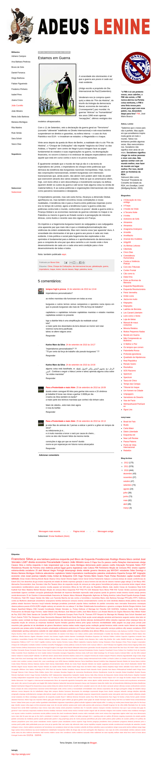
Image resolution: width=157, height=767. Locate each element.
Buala (126, 425)
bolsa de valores (57, 686)
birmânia (134, 683)
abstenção (31, 601)
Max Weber (135, 612)
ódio (24, 735)
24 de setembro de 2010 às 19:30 (80, 365)
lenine (58, 269)
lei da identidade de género (42, 625)
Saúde (82, 675)
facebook (50, 623)
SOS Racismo (129, 371)
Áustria (20, 735)
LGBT (25, 562)
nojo (131, 713)
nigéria (122, 713)
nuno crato (15, 716)
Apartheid (22, 609)
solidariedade (16, 631)
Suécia (19, 617)
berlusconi (66, 601)
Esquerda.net (129, 435)
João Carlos (38, 658)
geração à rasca (82, 582)
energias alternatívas (44, 694)
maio (125, 500)
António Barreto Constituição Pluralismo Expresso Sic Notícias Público (89, 636)
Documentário (25, 584)
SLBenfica (44, 675)
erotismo (60, 694)
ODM (144, 667)
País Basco (112, 669)
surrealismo (109, 727)
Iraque (52, 269)
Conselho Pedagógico (55, 645)
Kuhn (100, 658)
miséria (124, 710)
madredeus (34, 708)
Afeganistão (87, 595)
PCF (43, 669)
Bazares (92, 639)
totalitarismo (44, 730)
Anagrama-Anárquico (132, 229)
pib (96, 719)
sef (43, 727)
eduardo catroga (126, 691)
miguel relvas (140, 584)
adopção (100, 617)
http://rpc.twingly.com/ (20, 754)
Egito (61, 647)
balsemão (63, 683)
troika (49, 576)
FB (129, 647)
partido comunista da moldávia (22, 719)
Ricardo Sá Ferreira (31, 568)
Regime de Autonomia (75, 672)
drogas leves (103, 691)
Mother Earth (71, 667)
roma (20, 727)
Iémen (51, 656)
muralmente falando (71, 713)
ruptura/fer (104, 628)
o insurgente (63, 716)
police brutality (35, 628)
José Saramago (28, 658)
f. (65, 697)
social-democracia (18, 595)
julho (125, 493)
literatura (102, 570)
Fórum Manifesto (29, 653)
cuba (93, 584)
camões (14, 620)
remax (86, 724)
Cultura (91, 568)
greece (98, 584)
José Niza (18, 658)
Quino (47, 672)
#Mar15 (143, 631)
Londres (23, 661)
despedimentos (54, 620)
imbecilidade (52, 702)
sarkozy (50, 606)
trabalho (42, 576)
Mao (107, 661)
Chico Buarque (116, 642)
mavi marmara (23, 710)
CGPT (28, 642)
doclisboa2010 (99, 620)
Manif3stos (89, 661)
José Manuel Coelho (74, 612)
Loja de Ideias (129, 319)
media (76, 625)
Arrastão (127, 232)
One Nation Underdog (34, 669)
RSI (115, 590)
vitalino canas (55, 732)
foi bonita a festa (124, 697)
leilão (126, 705)
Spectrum (127, 374)
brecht (66, 686)
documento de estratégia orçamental (85, 691)
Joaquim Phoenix (110, 656)
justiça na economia (121, 584)
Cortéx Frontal (129, 270)
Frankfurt (130, 650)
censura (74, 601)
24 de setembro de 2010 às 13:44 (81, 289)
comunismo (43, 620)
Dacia (130, 645)
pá (49, 724)
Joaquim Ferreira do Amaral (94, 656)
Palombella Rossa (131, 350)
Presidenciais (102, 559)
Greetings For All (103, 653)
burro (81, 686)
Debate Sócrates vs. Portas (66, 609)
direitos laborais (87, 620)
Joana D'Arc (79, 656)
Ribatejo (121, 614)
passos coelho (111, 562)
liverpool (14, 708)
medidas (52, 710)
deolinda (114, 601)
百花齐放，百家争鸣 (33, 735)
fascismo (27, 603)
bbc (103, 683)
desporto (26, 691)
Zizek (74, 617)
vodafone (79, 732)
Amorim (46, 636)
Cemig (100, 642)
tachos (129, 727)
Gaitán (44, 653)
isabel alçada (97, 702)
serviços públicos (116, 628)
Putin (26, 672)
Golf (87, 653)
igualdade (44, 702)
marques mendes (105, 708)
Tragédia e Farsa (86, 677)
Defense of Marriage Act (89, 609)
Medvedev (133, 664)
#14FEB (130, 631)
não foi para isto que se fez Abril (31, 716)
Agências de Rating (100, 595)
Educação (120, 565)
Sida (91, 675)
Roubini (137, 672)
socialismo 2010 (139, 628)
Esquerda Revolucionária (134, 289)
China (50, 266)
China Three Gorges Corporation (134, 642)
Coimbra (44, 645)
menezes (59, 710)
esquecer (87, 694)
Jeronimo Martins (69, 656)
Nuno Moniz (104, 590)
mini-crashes (117, 710)
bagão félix (44, 683)
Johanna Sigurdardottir (124, 656)
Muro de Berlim (86, 667)
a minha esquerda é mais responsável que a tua (46, 565)
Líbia (45, 584)
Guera (112, 653)
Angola (61, 636)
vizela (74, 732)
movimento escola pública (41, 713)
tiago (144, 727)
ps (35, 559)
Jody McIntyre (59, 612)
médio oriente (118, 625)
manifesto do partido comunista (101, 603)
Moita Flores (61, 667)
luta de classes (67, 269)
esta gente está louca (120, 694)
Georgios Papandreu (67, 653)
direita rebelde (83, 570)
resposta (105, 724)
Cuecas (93, 645)
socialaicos (59, 727)
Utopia (133, 677)
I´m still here (44, 656)
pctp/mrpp (65, 719)
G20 (108, 609)
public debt (25, 724)
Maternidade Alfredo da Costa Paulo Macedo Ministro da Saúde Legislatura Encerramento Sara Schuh (92, 664)
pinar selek (102, 719)
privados (45, 628)
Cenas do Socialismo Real (130, 587)
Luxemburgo (50, 661)
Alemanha (15, 584)
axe (38, 683)
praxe (37, 587)
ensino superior (139, 568)
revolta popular (53, 587)
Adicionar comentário (49, 455)
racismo (43, 587)
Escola (98, 647)
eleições (136, 691)
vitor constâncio (65, 732)
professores (63, 628)
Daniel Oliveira (66, 579)
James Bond (58, 656)
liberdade (131, 705)
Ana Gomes (54, 636)
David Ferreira (16, 647)
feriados (64, 623)
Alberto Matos (137, 634)
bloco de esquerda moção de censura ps (74, 584)
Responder (50, 336)
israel (28, 576)
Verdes (127, 590)
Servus (87, 675)
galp (49, 700)
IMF (134, 573)
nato (85, 568)
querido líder (57, 724)
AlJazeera (128, 634)
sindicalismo (111, 573)
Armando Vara (140, 636)
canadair (87, 686)
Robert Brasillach (128, 672)
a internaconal (39, 680)
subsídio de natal (46, 631)
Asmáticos (15, 639)
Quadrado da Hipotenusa (134, 357)
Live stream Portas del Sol (136, 658)
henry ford (115, 700)
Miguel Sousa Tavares (25, 667)
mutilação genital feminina (101, 625)
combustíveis (135, 686)
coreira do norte (104, 601)
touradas (63, 631)
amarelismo (40, 601)
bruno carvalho (74, 686)
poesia (26, 606)
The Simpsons (34, 617)
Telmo (62, 677)
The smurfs (68, 677)
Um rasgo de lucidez (123, 677)
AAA (76, 634)
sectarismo (38, 727)
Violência (39, 573)
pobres (108, 719)
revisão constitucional (115, 724)
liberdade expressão (81, 593)
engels (54, 694)
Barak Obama (49, 579)
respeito (98, 724)
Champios (107, 642)
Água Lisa (127, 409)
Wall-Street (67, 617)
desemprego (70, 570)
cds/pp (143, 562)
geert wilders (66, 700)
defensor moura (17, 691)
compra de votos (22, 689)
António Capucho (121, 636)
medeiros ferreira (43, 710)
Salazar (107, 579)
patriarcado (48, 719)
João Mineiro (77, 562)
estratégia (33, 697)
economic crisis (18, 576)
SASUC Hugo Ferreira (32, 675)
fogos (115, 697)
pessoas (84, 719)
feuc (92, 697)
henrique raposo (106, 700)
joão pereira (87, 705)
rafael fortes (90, 628)
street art (67, 727)
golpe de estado (93, 700)
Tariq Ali (56, 677)
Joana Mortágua (77, 565)
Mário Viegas (97, 667)
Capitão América (45, 642)
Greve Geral (83, 579)
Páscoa (31, 672)
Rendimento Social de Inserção (110, 672)
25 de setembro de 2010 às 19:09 (91, 387)
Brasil (124, 595)
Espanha (121, 573)
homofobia (106, 584)
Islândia (36, 656)
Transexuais (97, 677)
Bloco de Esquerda (85, 559)
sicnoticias (48, 727)
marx (117, 603)
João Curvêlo (17, 105)
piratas (26, 628)
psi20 (19, 724)
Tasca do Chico (130, 380)
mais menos (43, 708)
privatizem (116, 721)
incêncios (95, 623)
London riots (15, 661)
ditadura (121, 601)
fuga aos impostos (36, 700)
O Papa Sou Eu (97, 562)
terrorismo (67, 587)
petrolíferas (91, 719)
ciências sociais (124, 686)
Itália (47, 598)
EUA (144, 587)
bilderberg (127, 683)
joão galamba (24, 625)
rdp (71, 724)
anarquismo (50, 601)
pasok (41, 719)
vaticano (138, 730)
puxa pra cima (43, 724)
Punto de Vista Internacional (129, 446)
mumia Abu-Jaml (57, 713)
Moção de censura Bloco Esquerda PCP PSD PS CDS (69, 590)
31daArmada (89, 606)
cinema (80, 601)
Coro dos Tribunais (131, 267)
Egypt (63, 568)
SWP (50, 675)
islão (103, 702)
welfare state (118, 732)
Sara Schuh (129, 614)
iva (124, 623)
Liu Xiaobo (123, 658)
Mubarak (95, 590)
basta (100, 683)
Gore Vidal (93, 653)
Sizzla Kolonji (118, 675)
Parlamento (98, 579)
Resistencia (16, 568)
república (92, 724)
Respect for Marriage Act (107, 614)
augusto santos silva (131, 617)
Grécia (91, 579)
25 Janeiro (61, 634)
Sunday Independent (18, 677)
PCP (143, 565)
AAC (144, 582)
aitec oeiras (88, 680)
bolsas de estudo (125, 579)
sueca (102, 727)
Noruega (120, 598)
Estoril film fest (118, 647)
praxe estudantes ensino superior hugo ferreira (75, 721)
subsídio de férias (87, 727)
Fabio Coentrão (140, 647)
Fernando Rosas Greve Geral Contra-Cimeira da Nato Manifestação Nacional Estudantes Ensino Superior (67, 650)
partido (143, 716)
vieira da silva (21, 732)
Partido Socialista (68, 669)
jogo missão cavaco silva (20, 705)
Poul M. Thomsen (85, 614)
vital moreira (45, 732)
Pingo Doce (141, 669)
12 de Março (136, 582)
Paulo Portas (110, 576)
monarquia (141, 603)
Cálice (99, 645)
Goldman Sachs (126, 609)
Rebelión (127, 450)
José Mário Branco (89, 612)
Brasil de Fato (129, 422)
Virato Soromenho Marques (51, 617)
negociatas (116, 713)
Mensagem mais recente (49, 531)
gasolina (71, 623)
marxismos (115, 708)
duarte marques (114, 691)
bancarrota (70, 683)
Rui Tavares (52, 584)
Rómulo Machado (17, 675)
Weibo (13, 680)
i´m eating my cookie (113, 702)
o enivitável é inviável (51, 716)
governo (93, 570)
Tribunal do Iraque (131, 387)
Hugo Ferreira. (36, 612)
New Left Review (130, 438)
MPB (60, 661)
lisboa (85, 603)
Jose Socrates (37, 584)
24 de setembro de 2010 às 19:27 (80, 345)
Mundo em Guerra (131, 335)
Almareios (127, 222)
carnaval (110, 686)
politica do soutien (122, 719)
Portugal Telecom (17, 672)
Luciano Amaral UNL (34, 661)
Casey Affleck (73, 642)
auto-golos (32, 683)
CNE (35, 609)
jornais (138, 623)
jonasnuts (42, 705)
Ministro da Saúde (50, 667)
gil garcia (75, 700)
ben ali (112, 683)
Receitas (64, 672)
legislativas (78, 568)
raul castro (65, 724)
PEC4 (51, 614)
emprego (22, 694)
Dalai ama (142, 645)
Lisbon (116, 658)
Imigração (141, 573)
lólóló (27, 708)
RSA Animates (55, 672)
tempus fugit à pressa (56, 289)
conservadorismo (90, 601)
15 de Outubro (32, 595)
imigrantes (61, 702)
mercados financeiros (127, 603)
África (102, 631)
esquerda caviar (106, 694)
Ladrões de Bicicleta (132, 309)
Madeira (30, 590)
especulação (79, 694)
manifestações (90, 573)
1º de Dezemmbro (50, 634)
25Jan (22, 579)
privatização (53, 628)
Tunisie (120, 590)
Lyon (56, 661)
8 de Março (70, 634)
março (126, 508)
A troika (126, 215)
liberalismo (57, 625)
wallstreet (98, 732)
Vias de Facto (129, 400)
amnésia (108, 617)
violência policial (52, 568)
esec (65, 694)
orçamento (15, 628)
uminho (70, 631)
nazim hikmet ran (131, 625)
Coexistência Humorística (129, 257)
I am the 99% (135, 653)
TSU (48, 677)
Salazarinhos (67, 675)
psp (108, 570)
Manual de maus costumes (130, 324)
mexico (75, 710)
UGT (114, 677)
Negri (76, 269)
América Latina (115, 595)
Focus (115, 650)
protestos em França (77, 628)
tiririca (23, 730)
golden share (83, 700)
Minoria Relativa (130, 328)
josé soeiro (78, 705)
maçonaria (32, 710)
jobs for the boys (140, 702)
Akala (122, 634)
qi (51, 724)
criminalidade (87, 689)
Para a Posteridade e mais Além (60, 387)
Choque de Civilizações (62, 266)
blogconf (28, 686)
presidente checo (106, 721)
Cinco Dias (128, 252)
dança (143, 689)
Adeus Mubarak (76, 595)
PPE (47, 669)
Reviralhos (128, 367)
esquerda (64, 559)
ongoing (122, 716)
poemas (35, 576)
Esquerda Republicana (133, 286)
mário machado (89, 713)
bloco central (133, 559)
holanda (47, 603)
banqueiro (78, 683)
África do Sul (76, 587)
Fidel (24, 598)
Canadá (41, 609)
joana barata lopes (127, 702)
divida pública (130, 601)
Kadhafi (14, 590)
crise (43, 568)
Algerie (33, 636)
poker (114, 719)
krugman (112, 705)
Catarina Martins (92, 642)
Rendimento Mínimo (91, 672)
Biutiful (123, 639)
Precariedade (54, 562)
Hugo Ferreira (84, 576)
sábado (56, 631)
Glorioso (78, 653)
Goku (84, 653)
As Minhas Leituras (131, 246)
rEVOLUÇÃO (35, 606)
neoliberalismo (28, 587)
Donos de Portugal (43, 647)
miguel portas (85, 625)
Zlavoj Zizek (81, 617)
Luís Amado (102, 612)
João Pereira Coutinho (70, 658)
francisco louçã (38, 603)
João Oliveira (57, 658)
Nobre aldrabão (124, 667)
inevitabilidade (105, 623)
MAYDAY (115, 570)
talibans (134, 727)
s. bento (25, 727)
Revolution (121, 576)
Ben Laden (99, 639)
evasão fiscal (60, 697)
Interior (13, 656)
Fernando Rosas (23, 650)
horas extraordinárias (138, 700)
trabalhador (53, 730)
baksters (56, 683)
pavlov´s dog (56, 719)
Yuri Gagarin (28, 680)
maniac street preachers (64, 708)
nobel (127, 713)
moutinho (28, 713)
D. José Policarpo (107, 645)
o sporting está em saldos (102, 716)
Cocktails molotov (34, 645)
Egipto (75, 579)
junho (126, 496)
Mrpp (78, 667)
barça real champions (89, 683)
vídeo (92, 732)
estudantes (124, 570)
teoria (90, 269)
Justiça (80, 658)
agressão (142, 590)
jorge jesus (131, 623)
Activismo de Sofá (131, 219)
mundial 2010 (139, 576)
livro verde (21, 708)
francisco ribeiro (23, 700)
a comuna (114, 579)
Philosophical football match (127, 669)
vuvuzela (86, 732)
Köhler (104, 658)
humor (13, 702)
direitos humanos (65, 691)
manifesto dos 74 (79, 708)
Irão (43, 598)
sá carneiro (58, 606)
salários (31, 727)
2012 (126, 463)
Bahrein (47, 639)
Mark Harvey (50, 664)
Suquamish (30, 677)
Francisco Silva (22, 559)
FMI (138, 114)
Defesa (24, 647)
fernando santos (84, 697)
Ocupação (15, 669)
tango (140, 727)
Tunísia (104, 677)
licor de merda (140, 705)
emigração (15, 694)
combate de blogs (31, 620)
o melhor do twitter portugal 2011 (80, 716)
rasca (97, 628)
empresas (42, 623)
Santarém (75, 675)
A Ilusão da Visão (131, 209)
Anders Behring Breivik (34, 579)
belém (107, 683)
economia (41, 562)
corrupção (39, 593)
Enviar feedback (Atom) (59, 536)
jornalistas (63, 603)
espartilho (70, 694)
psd (72, 559)
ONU (24, 614)
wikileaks (15, 579)
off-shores (115, 716)
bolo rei (143, 617)
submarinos (34, 631)
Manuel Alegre (49, 570)
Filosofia (103, 609)
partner (36, 719)
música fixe (108, 713)
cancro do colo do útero (98, 686)
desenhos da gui (31, 582)
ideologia (55, 603)
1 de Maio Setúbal (33, 634)
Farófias (14, 650)
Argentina (131, 636)
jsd (111, 584)
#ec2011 (20, 634)
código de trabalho (134, 689)
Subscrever (16, 192)
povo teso (29, 721)
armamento (142, 680)
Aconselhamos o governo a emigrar (108, 606)
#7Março (137, 631)
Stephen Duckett (140, 675)
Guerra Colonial (120, 653)
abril (125, 504)
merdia (65, 710)
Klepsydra (127, 303)
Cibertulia (127, 249)
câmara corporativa (103, 689)
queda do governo (108, 593)
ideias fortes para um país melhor (29, 702)
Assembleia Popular (26, 639)
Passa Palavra (129, 441)
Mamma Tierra (80, 661)
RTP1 (135, 598)
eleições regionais (118, 620)
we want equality (108, 732)
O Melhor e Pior (130, 344)
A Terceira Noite (130, 212)
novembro (128, 477)
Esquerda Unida (106, 647)
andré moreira (119, 680)
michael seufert (83, 710)
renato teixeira (122, 593)
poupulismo (21, 721)
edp (138, 601)
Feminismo (104, 568)
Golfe (136, 609)
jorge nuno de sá (53, 705)
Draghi (52, 647)
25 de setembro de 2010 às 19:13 (91, 421)
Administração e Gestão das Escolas (106, 634)
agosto (126, 489)
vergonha (77, 631)
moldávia (135, 710)
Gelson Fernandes (53, 653)
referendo (76, 724)
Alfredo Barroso (24, 636)
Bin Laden (116, 639)
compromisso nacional (36, 689)
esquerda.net (49, 582)
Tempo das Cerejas (131, 384)
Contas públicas (68, 645)
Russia (143, 672)
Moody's (43, 590)
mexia (70, 710)
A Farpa (126, 206)
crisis (94, 689)
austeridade (16, 593)
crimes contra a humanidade (72, 689)
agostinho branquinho (75, 680)
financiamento (104, 697)
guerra (105, 266)
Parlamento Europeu (65, 614)
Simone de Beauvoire (105, 675)
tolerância (28, 730)
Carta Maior (128, 428)
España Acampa (132, 595)
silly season (127, 628)
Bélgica (29, 609)
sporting (26, 631)
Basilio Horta (83, 639)
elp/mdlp (143, 691)
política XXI (134, 719)
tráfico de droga (71, 730)
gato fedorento (56, 700)
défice (108, 620)
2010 (126, 470)
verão (13, 732)
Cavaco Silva (17, 565)
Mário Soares (97, 576)
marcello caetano (92, 708)
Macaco (65, 661)
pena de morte (75, 719)
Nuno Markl (134, 667)
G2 (36, 653)
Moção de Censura (117, 568)
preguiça (96, 721)
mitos (129, 710)
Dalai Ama (127, 277)
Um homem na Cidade (133, 390)
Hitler (128, 653)
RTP (95, 614)
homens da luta (95, 582)
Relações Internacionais (128, 562)
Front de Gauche (140, 650)
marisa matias (68, 625)
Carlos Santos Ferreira (60, 642)
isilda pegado (117, 623)
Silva (95, 675)
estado (20, 603)
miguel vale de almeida (97, 710)
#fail (24, 634)
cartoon (116, 686)
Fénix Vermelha (130, 292)
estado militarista (134, 694)
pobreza (20, 606)
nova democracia (139, 713)
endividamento (31, 694)
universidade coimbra (126, 730)
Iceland (143, 653)
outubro (127, 481)
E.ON (57, 647)
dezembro (128, 473)
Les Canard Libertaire (132, 313)
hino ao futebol (125, 700)
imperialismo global (71, 702)
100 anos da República (92, 587)
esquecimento (96, 694)
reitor (82, 724)
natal (91, 593)
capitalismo (60, 573)
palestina (83, 269)
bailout (50, 683)
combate (31, 593)
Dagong (135, 645)
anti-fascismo (117, 617)
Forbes (120, 650)
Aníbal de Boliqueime (62, 576)
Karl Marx (22, 590)
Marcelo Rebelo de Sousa (126, 661)
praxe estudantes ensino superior (46, 721)
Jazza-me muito (130, 299)
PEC (129, 568)
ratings (128, 582)
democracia (90, 565)
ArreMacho (128, 235)
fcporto (57, 623)
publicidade (34, 724)
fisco (110, 697)
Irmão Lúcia (128, 296)
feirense (75, 697)
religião (44, 606)
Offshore (22, 669)
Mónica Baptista (108, 667)
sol (61, 587)
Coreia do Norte (80, 645)
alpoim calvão (97, 680)
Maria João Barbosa (108, 598)
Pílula (36, 672)
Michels (14, 667)
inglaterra (88, 702)
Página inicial (79, 531)
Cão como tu (129, 273)
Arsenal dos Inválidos (132, 239)
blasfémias (142, 683)
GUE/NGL (115, 609)
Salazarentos (57, 675)
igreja (89, 623)
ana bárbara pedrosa (48, 559)
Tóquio (109, 677)
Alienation (39, 636)
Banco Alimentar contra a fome (67, 639)
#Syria (13, 634)
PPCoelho (129, 598)
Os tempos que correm (133, 347)
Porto (76, 614)
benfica (58, 601)
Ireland (19, 656)
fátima (45, 700)
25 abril (38, 570)
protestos (137, 721)
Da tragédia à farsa (121, 645)
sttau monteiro (75, 727)
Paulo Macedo (91, 669)
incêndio (82, 702)
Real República (130, 361)
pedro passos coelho (105, 565)
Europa (129, 573)
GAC (39, 653)
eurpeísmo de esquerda (46, 697)
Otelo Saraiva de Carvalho (37, 614)
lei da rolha (119, 705)
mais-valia (51, 708)
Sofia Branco (128, 675)
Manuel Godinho (99, 661)
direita (31, 562)
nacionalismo (16, 587)
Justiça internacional (90, 658)
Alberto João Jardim (111, 587)
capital (130, 576)
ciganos (24, 593)
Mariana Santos (39, 664)
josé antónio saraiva (67, 705)
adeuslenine (49, 573)
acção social (92, 617)
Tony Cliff (76, 677)
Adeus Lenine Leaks (85, 634)
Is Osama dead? (28, 656)
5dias (132, 570)
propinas (97, 593)
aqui (64, 254)
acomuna (134, 590)
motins (22, 713)
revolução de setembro (132, 724)
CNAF (37, 642)
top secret (36, 730)
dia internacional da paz (82, 266)
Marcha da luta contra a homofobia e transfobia (80, 598)
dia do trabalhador (37, 691)
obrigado (142, 625)
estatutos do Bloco (23, 697)
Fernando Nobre (133, 565)
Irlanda (38, 598)
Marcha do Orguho (115, 612)
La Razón (110, 658)
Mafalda (71, 661)
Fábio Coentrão (16, 653)
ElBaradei (76, 647)
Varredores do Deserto (133, 397)
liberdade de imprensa (63, 593)
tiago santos (15, 730)
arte (12, 683)
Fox (125, 650)
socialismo (30, 570)
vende (143, 730)
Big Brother (108, 639)
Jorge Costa (137, 656)
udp (79, 730)
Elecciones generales (87, 647)
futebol (68, 573)
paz (21, 628)
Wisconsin (20, 680)
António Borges (129, 606)
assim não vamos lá (22, 683)
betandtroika (119, 683)
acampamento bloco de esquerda (56, 680)
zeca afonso (94, 631)
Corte (88, 645)
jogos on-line (34, 705)
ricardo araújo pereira (137, 593)
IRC (27, 598)
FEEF (132, 647)
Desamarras (31, 647)
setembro (127, 485)
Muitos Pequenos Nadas (134, 331)
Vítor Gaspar (141, 677)
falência (69, 697)
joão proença (96, 705)
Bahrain (41, 639)
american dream (108, 680)
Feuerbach (109, 650)
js (102, 705)
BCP (36, 639)
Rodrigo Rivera (118, 559)
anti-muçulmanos (131, 680)
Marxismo (127, 612)
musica (80, 713)
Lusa (43, 661)
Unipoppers (128, 394)
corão (60, 689)
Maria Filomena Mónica (24, 664)
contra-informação (50, 689)
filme (96, 697)
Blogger (93, 743)
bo (33, 686)
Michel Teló (142, 664)
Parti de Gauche (55, 669)
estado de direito (61, 582)
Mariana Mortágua (26, 573)
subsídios (96, 727)
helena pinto (81, 623)
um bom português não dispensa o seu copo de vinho (100, 730)
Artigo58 (127, 242)
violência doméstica (33, 732)
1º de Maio (79, 606)
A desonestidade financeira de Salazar (53, 595)
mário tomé (99, 713)
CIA (32, 642)
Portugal (60, 570)
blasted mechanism (18, 686)
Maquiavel (112, 661)
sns (54, 727)
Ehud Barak (68, 647)
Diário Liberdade (130, 431)
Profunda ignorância (132, 354)
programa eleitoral (126, 721)
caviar (20, 620)
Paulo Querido (102, 669)
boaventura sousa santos (43, 686)
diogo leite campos (51, 691)
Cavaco (65, 562)
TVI (52, 677)
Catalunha (82, 642)
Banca (53, 639)
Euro (125, 647)
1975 (42, 634)
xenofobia (85, 631)
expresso (72, 582)
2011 (126, 466)
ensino (40, 582)
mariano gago (119, 582)
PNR (111, 590)
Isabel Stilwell (48, 612)
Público (41, 672)
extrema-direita (18, 570)
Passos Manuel (80, 669)
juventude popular (75, 603)
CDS (75, 576)
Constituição (49, 609)
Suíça (37, 677)
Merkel (36, 590)
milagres (109, 710)
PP (55, 614)
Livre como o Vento (131, 316)
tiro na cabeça (68, 606)
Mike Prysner (38, 667)
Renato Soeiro (129, 364)
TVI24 (25, 617)
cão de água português (119, 689)
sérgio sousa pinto (120, 727)
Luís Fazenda (55, 598)
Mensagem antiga (105, 531)
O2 (140, 667)
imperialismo (44, 269)
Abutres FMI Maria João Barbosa (116, 631)
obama (14, 606)
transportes (61, 730)
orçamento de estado (132, 716)
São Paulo (43, 677)
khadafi (105, 705)
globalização (97, 266)
